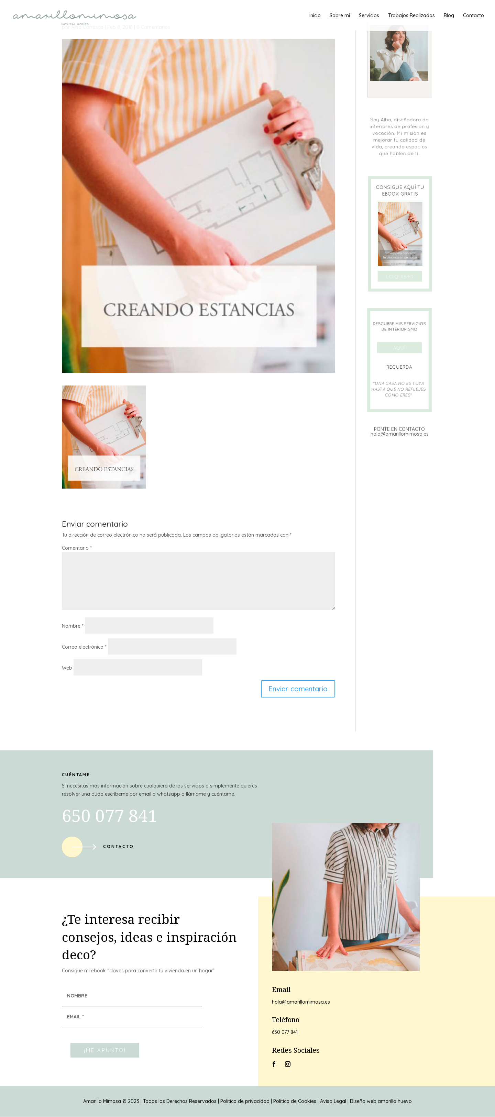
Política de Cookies (294, 1101)
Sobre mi (340, 16)
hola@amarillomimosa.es (400, 434)
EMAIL (75, 1017)
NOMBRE (77, 996)
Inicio (315, 16)
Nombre (73, 626)
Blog (449, 16)
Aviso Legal (333, 1101)
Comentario (77, 548)
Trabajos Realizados (411, 16)
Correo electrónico (84, 647)
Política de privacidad (245, 1101)
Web (67, 668)
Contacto (473, 16)
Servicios (369, 16)
